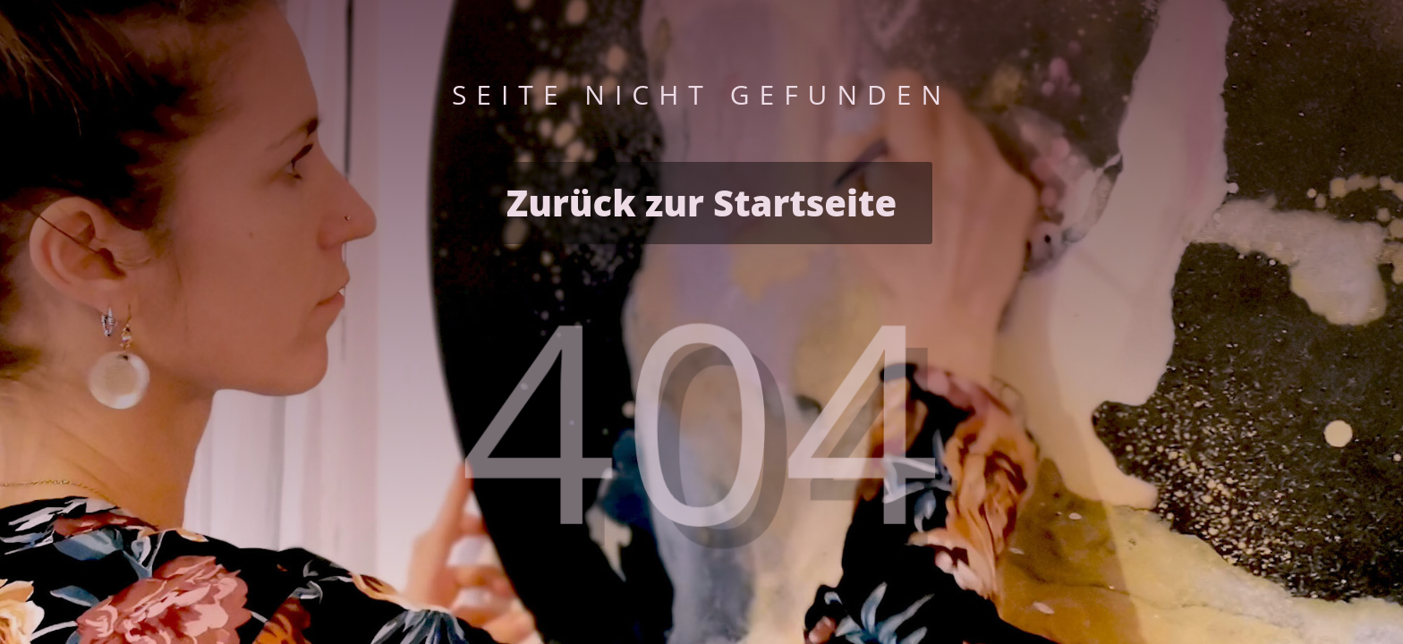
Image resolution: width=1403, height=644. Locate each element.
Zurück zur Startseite (701, 202)
